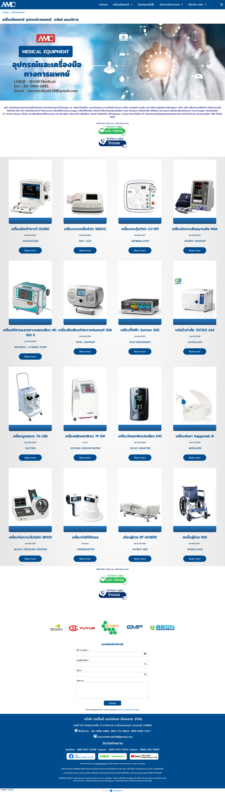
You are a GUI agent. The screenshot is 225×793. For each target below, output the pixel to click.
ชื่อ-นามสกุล (83, 650)
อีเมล (80, 670)
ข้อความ (80, 680)
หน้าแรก (5, 12)
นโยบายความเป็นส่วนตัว (126, 709)
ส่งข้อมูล (112, 703)
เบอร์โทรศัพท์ (83, 660)
